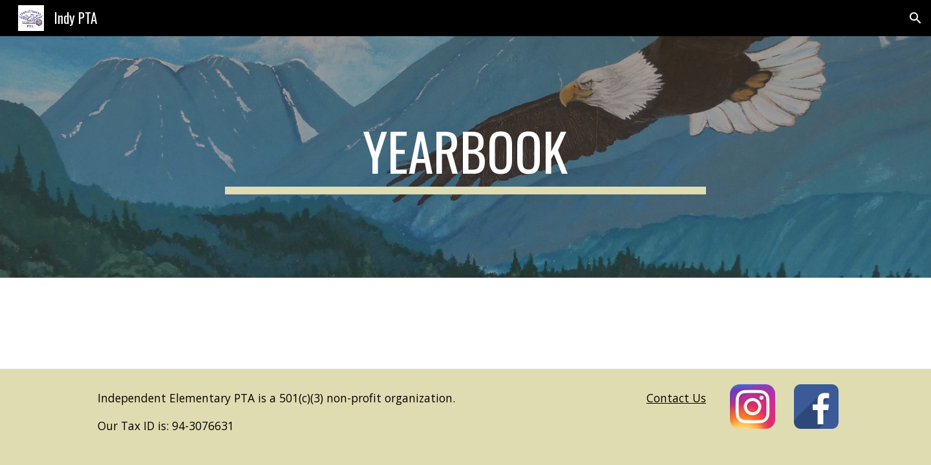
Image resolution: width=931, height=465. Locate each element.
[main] (465, 157)
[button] (915, 18)
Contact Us (676, 398)
